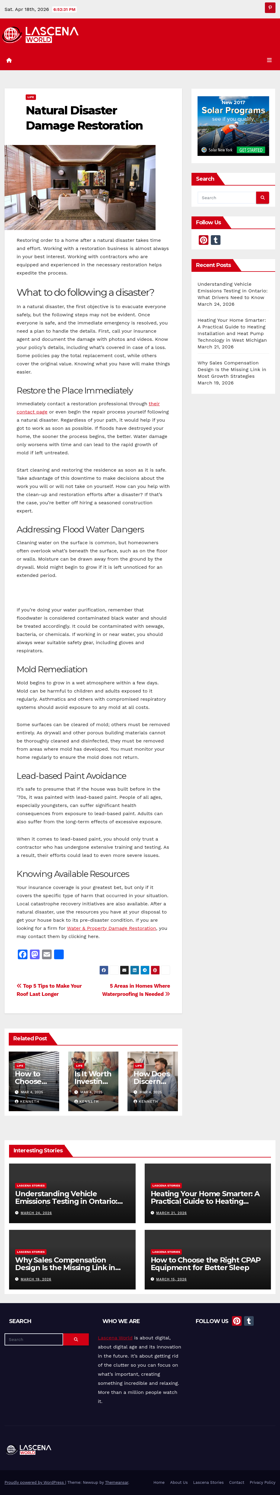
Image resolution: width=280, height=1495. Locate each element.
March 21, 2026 (171, 1213)
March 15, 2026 (171, 1279)
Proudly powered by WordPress (35, 1482)
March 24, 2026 (36, 1213)
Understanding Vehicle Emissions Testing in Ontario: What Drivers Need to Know (233, 290)
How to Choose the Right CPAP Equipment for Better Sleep (206, 1263)
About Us (179, 1482)
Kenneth (27, 1101)
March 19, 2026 (36, 1279)
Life (30, 97)
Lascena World (115, 1338)
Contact (236, 1482)
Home (159, 1482)
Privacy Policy (262, 1482)
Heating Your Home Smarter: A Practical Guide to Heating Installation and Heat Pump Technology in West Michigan (205, 1205)
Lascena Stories (31, 1185)
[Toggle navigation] (269, 60)
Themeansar (116, 1482)
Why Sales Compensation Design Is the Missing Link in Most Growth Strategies (232, 369)
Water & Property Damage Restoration (111, 928)
